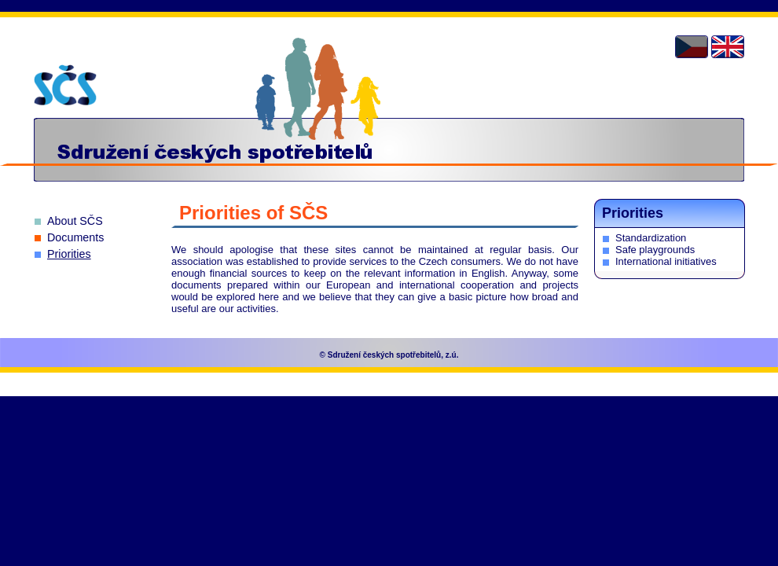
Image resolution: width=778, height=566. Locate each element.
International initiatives (666, 261)
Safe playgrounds (655, 249)
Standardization (650, 238)
